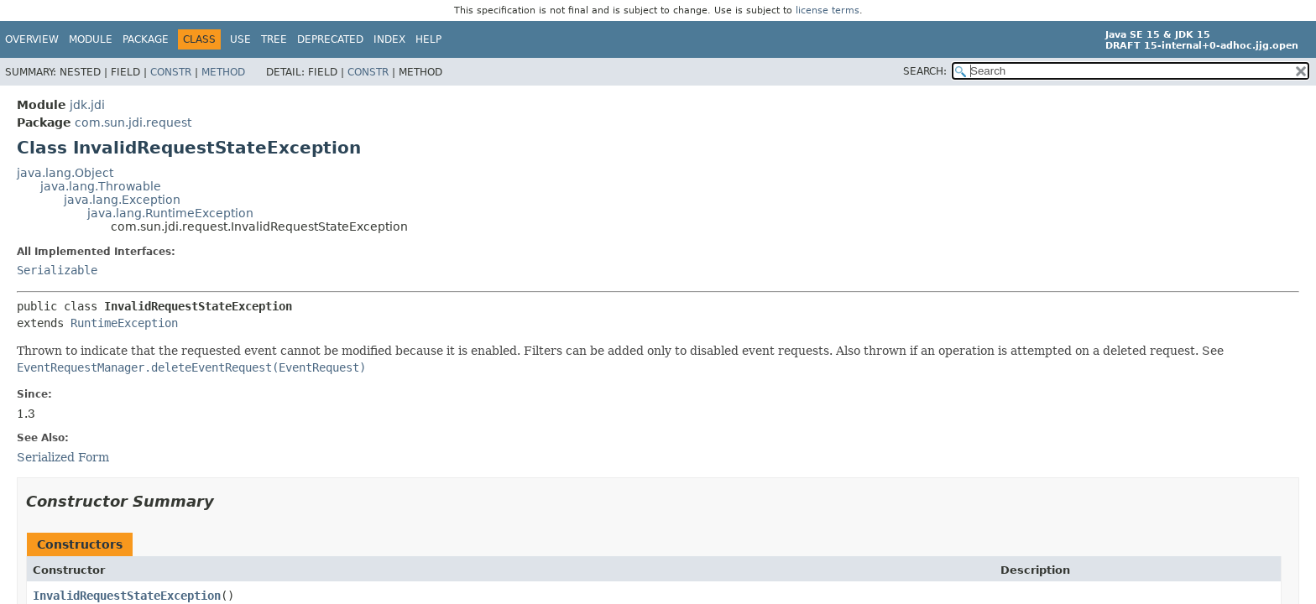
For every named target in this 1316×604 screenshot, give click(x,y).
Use (240, 39)
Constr (170, 72)
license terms (827, 10)
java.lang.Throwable (100, 186)
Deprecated (330, 39)
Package (146, 39)
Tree (274, 39)
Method (223, 72)
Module (90, 39)
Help (428, 39)
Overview (32, 39)
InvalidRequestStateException (127, 595)
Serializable (57, 270)
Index (389, 39)
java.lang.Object (65, 173)
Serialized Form (63, 457)
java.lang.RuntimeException (170, 213)
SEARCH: (925, 71)
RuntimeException (124, 323)
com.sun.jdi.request (133, 122)
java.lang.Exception (122, 199)
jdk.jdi (87, 105)
